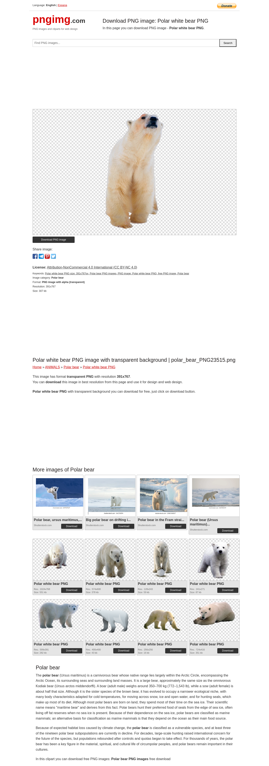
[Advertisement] (134, 79)
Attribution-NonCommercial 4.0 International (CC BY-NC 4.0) (92, 267)
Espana (62, 5)
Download (71, 526)
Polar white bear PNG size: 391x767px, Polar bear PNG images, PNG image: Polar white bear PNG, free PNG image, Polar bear (117, 273)
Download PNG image (53, 239)
